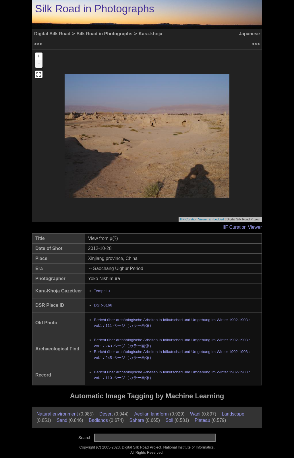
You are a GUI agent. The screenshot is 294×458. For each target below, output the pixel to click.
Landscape (233, 414)
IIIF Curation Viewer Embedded (202, 219)
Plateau (202, 420)
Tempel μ (102, 291)
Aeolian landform (151, 414)
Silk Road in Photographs (94, 9)
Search (85, 437)
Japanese (249, 33)
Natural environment (57, 414)
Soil (169, 420)
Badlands (98, 420)
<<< (38, 44)
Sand (62, 420)
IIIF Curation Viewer (241, 227)
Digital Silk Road (52, 33)
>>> (256, 44)
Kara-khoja (151, 33)
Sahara (136, 420)
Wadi (195, 414)
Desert (106, 414)
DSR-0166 (103, 305)
